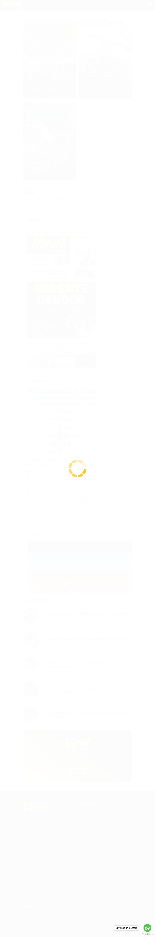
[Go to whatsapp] (147, 928)
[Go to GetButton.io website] (147, 934)
